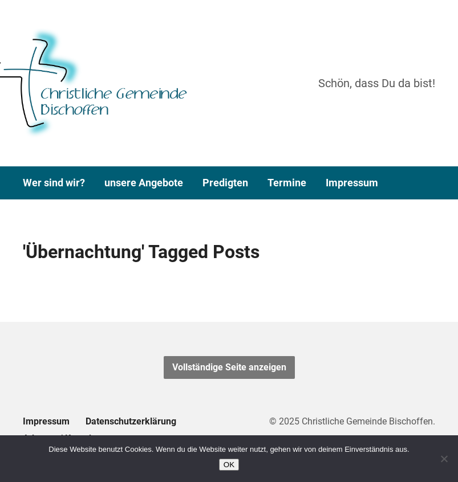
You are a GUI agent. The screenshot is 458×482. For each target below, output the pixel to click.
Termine (286, 183)
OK (229, 464)
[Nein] (443, 458)
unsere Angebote (143, 183)
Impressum (352, 183)
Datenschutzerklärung (131, 421)
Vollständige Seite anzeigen (229, 367)
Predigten (225, 183)
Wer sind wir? (54, 183)
